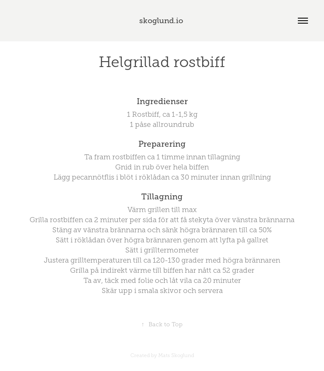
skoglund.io (162, 20)
